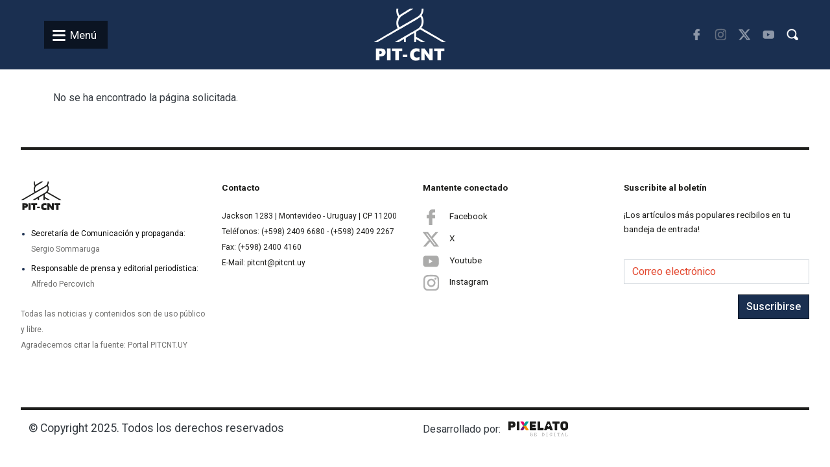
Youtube (452, 260)
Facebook (455, 216)
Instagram (455, 282)
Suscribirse (773, 306)
